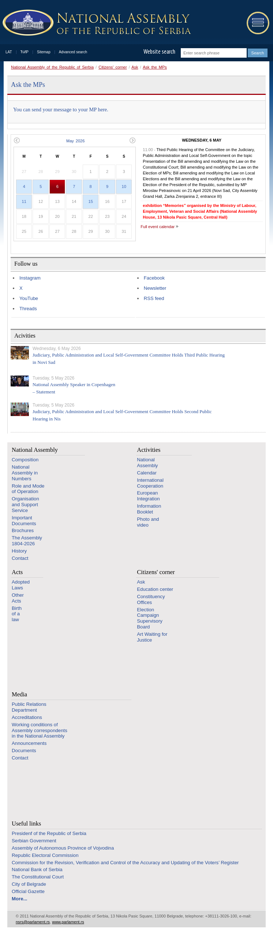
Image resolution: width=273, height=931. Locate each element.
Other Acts (18, 598)
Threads (28, 308)
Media (19, 694)
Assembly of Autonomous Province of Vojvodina (63, 848)
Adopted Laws (21, 584)
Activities (148, 449)
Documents (24, 750)
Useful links (26, 823)
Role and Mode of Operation (28, 489)
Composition (25, 459)
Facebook (154, 278)
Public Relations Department (29, 707)
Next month (133, 140)
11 (24, 201)
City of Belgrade (29, 884)
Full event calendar (158, 226)
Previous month (17, 140)
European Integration (148, 495)
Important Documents (24, 520)
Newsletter (155, 288)
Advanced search (73, 52)
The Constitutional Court (38, 877)
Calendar (147, 473)
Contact (20, 558)
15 (91, 201)
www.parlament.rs (68, 922)
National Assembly (35, 449)
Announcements (29, 743)
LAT (8, 52)
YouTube (28, 298)
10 (124, 186)
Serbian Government (34, 840)
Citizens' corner (112, 67)
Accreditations (27, 717)
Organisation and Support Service (25, 504)
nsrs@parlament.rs (33, 922)
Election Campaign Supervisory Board (149, 618)
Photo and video (148, 522)
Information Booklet (149, 509)
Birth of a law (17, 614)
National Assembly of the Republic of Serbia (52, 67)
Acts (17, 572)
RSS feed (154, 298)
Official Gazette (28, 891)
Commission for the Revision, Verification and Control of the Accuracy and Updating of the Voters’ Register (125, 862)
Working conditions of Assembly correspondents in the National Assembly (39, 730)
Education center (155, 589)
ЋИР (24, 52)
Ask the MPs (155, 67)
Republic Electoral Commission (45, 855)
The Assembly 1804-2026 (27, 540)
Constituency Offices (151, 599)
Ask (134, 67)
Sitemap (44, 52)
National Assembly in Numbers (25, 472)
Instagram (30, 278)
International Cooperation (150, 483)
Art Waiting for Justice (152, 637)
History (19, 551)
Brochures (23, 530)
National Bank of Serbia (37, 869)
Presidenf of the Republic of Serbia (49, 833)
